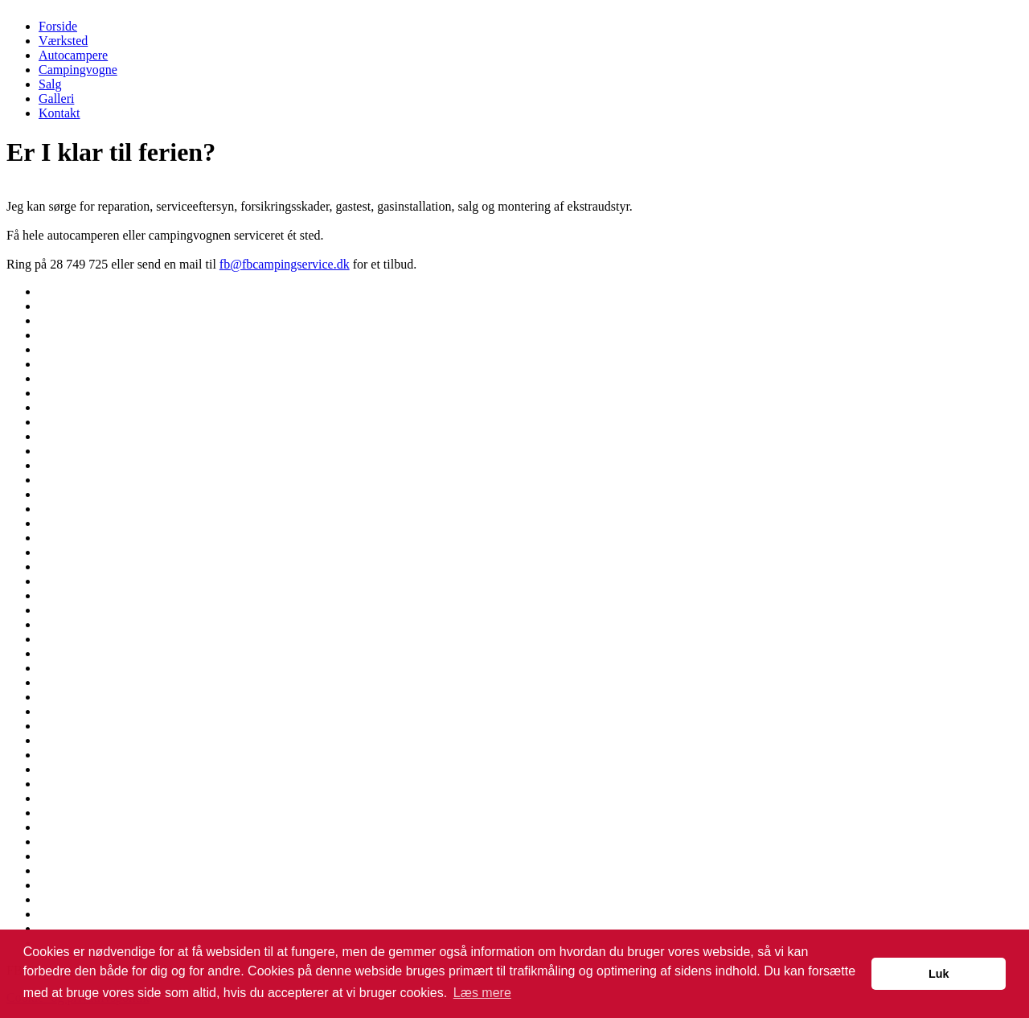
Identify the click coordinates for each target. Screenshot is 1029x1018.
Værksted (63, 40)
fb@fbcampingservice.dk (284, 264)
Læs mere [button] (482, 993)
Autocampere (73, 55)
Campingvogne (78, 69)
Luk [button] (939, 973)
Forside (58, 26)
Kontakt (59, 113)
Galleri (56, 98)
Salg (50, 84)
